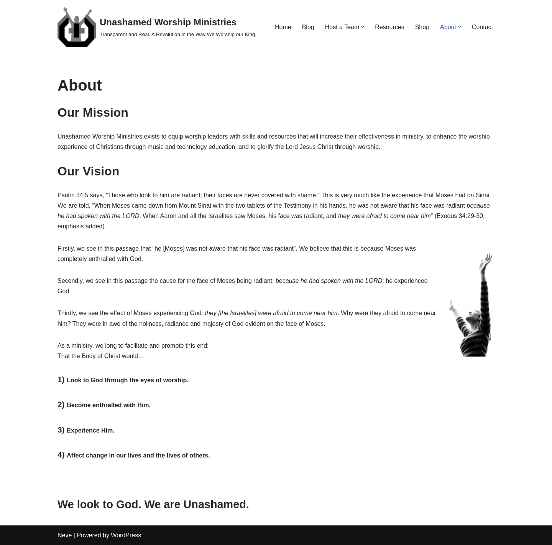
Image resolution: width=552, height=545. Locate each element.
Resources (389, 27)
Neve (65, 535)
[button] (362, 26)
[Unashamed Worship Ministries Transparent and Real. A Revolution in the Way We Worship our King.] (157, 27)
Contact (482, 27)
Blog (308, 27)
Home (283, 27)
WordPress (126, 535)
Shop (422, 27)
